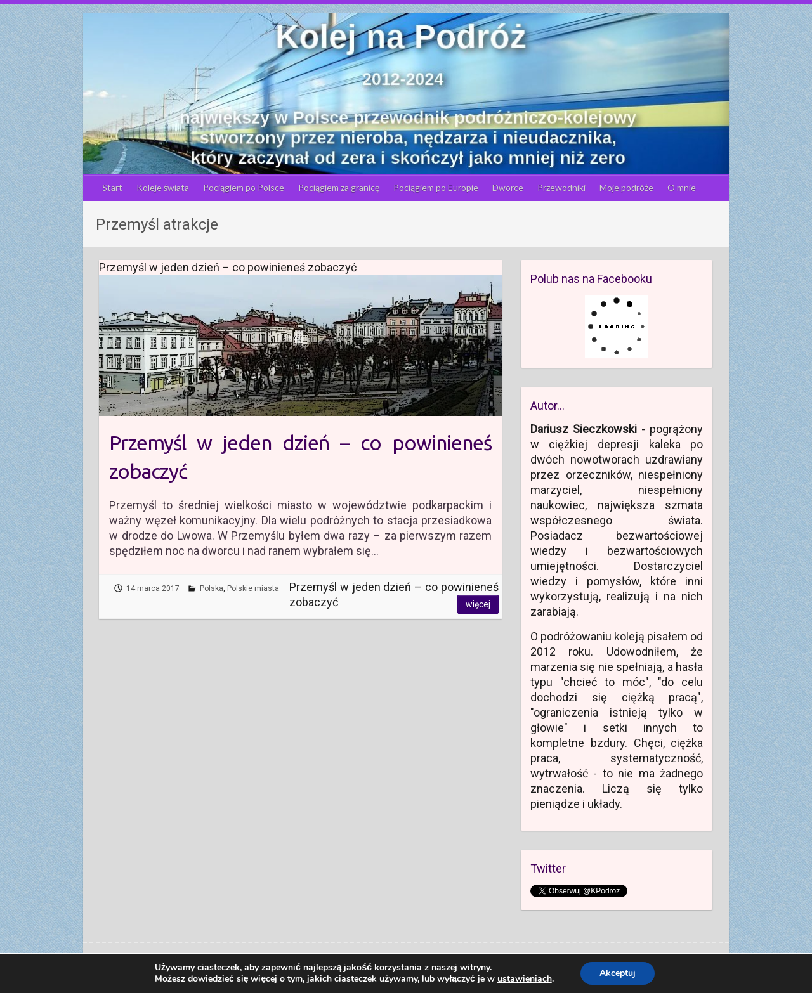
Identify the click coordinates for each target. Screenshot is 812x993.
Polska (211, 588)
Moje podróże (626, 187)
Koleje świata (162, 187)
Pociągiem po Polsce (243, 187)
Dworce (507, 187)
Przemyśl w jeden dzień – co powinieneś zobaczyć (300, 457)
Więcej (478, 604)
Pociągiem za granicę (338, 187)
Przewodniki (561, 187)
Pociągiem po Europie (435, 187)
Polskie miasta (253, 588)
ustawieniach (524, 979)
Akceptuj (617, 973)
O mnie (681, 187)
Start (112, 187)
